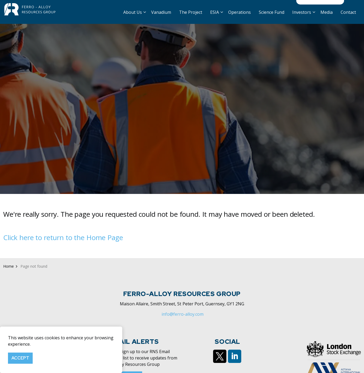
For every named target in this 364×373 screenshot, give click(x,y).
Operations (239, 18)
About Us (132, 18)
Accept (20, 358)
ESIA (214, 18)
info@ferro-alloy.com (183, 330)
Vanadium (161, 18)
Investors (301, 18)
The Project (190, 18)
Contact (348, 18)
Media (326, 18)
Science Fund (271, 18)
